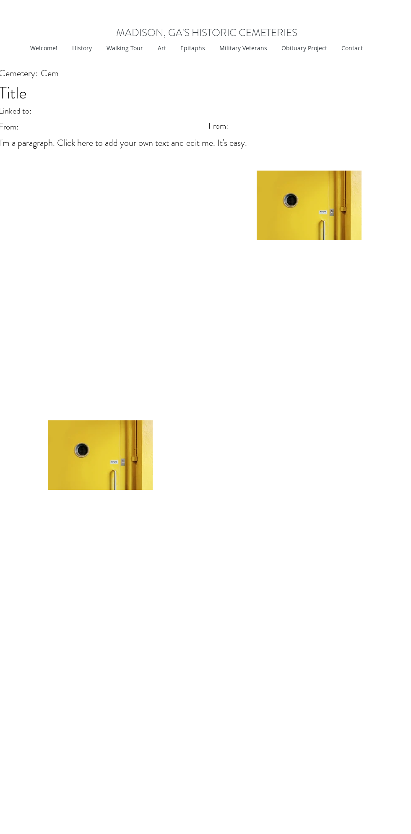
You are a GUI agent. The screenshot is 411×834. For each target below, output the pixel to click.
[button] (160, 48)
